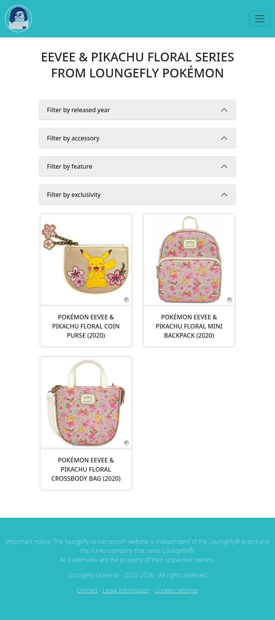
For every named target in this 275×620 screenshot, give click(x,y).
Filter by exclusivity (74, 194)
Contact (87, 590)
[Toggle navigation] (259, 18)
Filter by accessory (73, 138)
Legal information (126, 590)
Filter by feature (69, 166)
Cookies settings (176, 590)
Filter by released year (78, 110)
